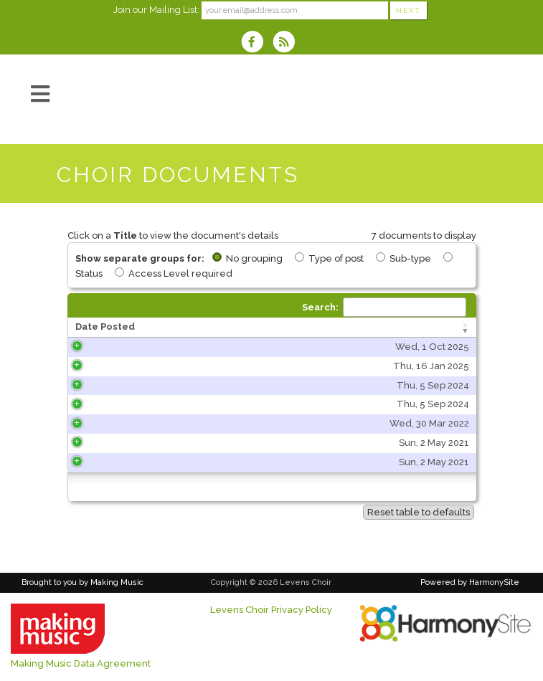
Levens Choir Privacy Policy (271, 609)
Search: (384, 307)
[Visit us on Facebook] (257, 43)
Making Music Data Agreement (81, 663)
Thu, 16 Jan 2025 (123, 366)
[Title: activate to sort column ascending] (263, 328)
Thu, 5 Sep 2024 (125, 385)
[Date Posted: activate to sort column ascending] (118, 328)
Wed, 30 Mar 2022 (121, 423)
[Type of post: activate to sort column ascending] (417, 328)
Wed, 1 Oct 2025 (124, 346)
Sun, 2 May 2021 (126, 442)
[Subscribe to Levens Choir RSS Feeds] (287, 43)
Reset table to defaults (418, 512)
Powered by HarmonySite (469, 582)
